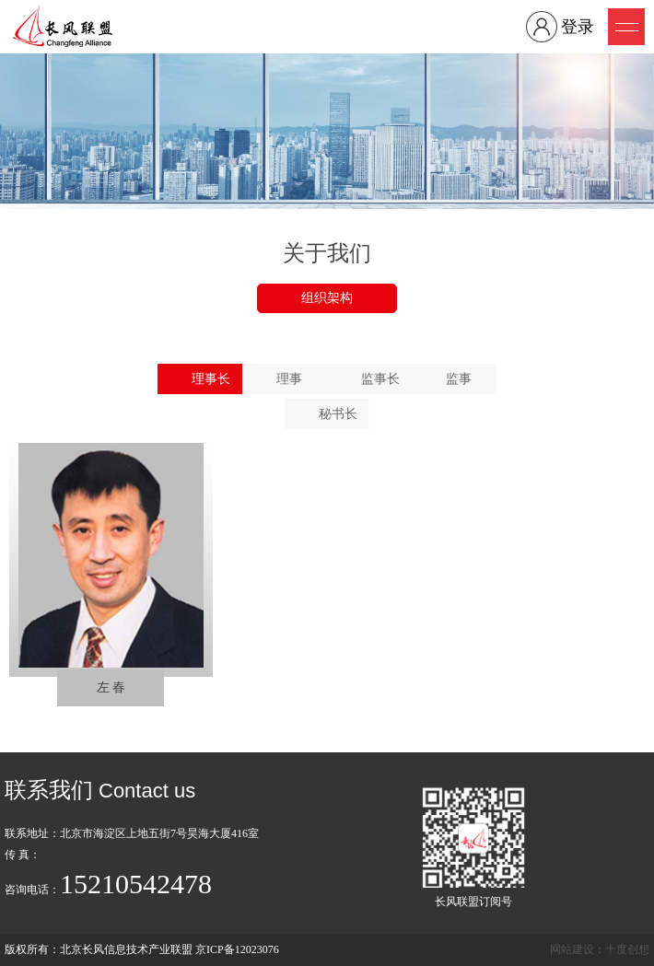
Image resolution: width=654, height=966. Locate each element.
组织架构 (327, 298)
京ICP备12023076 (237, 949)
